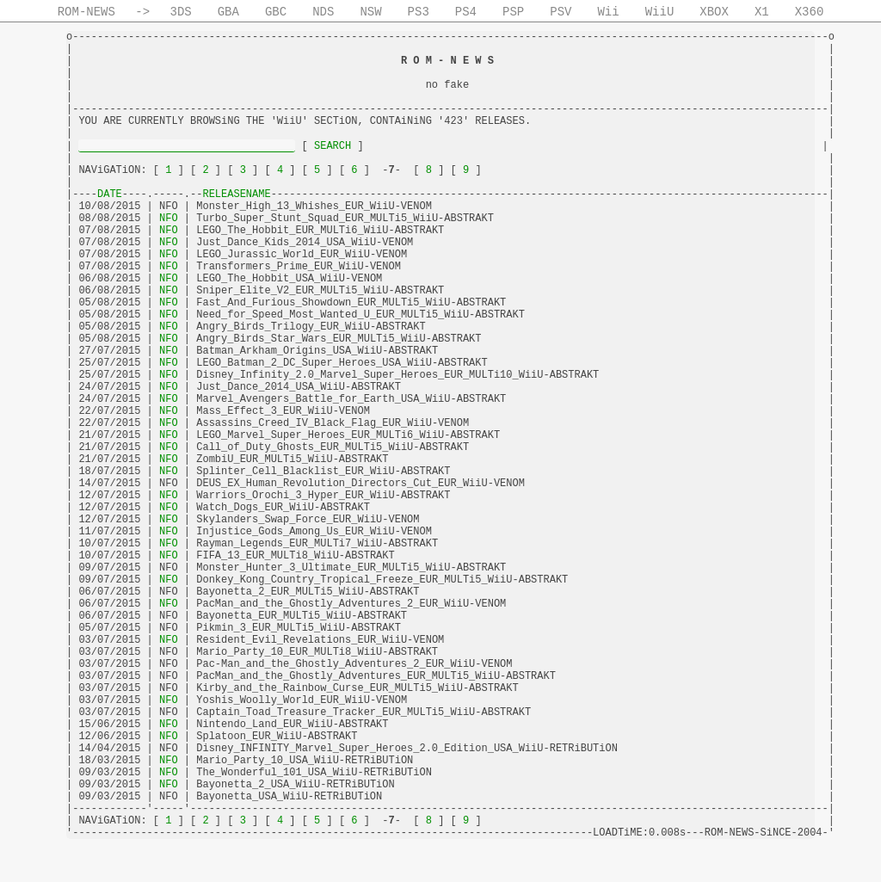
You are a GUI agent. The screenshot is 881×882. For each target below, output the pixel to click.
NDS (323, 12)
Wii (608, 12)
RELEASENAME (236, 194)
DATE (109, 194)
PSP (513, 12)
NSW (370, 12)
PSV (560, 12)
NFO (168, 219)
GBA (228, 12)
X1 (762, 12)
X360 (809, 12)
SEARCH (333, 146)
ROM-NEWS (86, 12)
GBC (275, 12)
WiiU (660, 12)
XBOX (714, 12)
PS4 (466, 12)
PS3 (418, 12)
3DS (181, 12)
